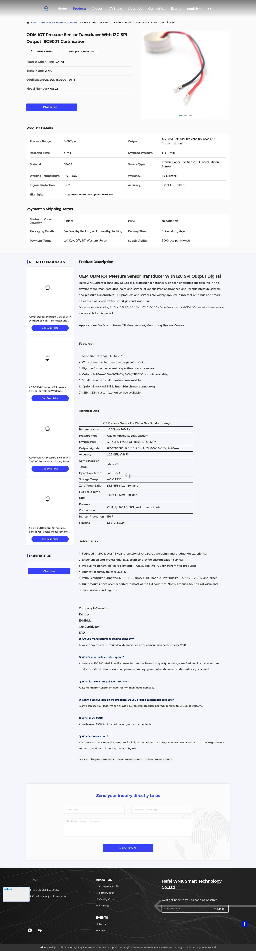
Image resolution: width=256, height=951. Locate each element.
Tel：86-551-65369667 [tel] (44, 889)
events (176, 8)
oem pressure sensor (130, 759)
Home (62, 8)
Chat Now (52, 107)
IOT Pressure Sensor (66, 22)
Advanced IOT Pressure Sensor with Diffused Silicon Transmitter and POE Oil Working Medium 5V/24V (50, 320)
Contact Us (156, 8)
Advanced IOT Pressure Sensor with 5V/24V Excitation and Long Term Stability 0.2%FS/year (50, 461)
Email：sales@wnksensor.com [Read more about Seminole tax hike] (48, 896)
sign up (219, 908)
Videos (97, 8)
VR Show (115, 8)
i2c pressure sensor (102, 759)
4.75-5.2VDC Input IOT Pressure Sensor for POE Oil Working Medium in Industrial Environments (50, 391)
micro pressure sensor (159, 759)
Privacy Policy (48, 947)
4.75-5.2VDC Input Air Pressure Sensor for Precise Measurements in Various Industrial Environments (49, 531)
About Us (135, 8)
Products (79, 8)
